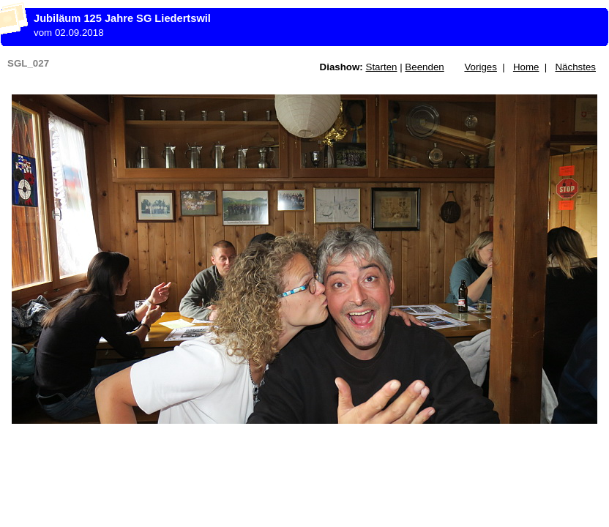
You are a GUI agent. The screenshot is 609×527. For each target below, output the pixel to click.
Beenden (424, 66)
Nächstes (575, 66)
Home (526, 66)
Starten (381, 66)
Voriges (480, 66)
